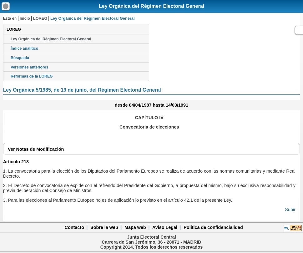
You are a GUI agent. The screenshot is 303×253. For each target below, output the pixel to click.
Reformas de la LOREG (32, 76)
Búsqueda (20, 58)
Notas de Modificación (36, 149)
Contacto (74, 227)
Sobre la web (104, 227)
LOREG (40, 18)
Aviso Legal (164, 227)
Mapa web (135, 227)
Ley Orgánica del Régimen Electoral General (151, 6)
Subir (290, 209)
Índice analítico (24, 48)
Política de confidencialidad (213, 227)
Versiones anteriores (29, 67)
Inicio (25, 18)
